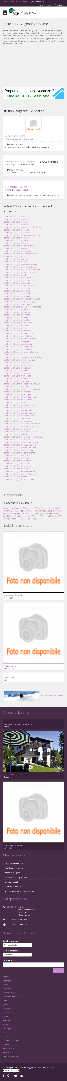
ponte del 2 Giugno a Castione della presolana (23, 437)
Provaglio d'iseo (9, 518)
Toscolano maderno (31, 513)
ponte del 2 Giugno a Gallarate (17, 283)
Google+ (9, 1076)
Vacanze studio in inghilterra (18, 724)
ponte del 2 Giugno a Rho (15, 402)
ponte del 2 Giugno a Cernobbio (17, 312)
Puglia (5, 1024)
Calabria (6, 984)
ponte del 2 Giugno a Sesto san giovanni (21, 280)
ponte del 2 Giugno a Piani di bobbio (19, 479)
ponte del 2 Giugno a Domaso (17, 381)
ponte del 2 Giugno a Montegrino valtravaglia (23, 357)
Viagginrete (29, 12)
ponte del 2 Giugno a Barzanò (17, 439)
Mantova (30, 508)
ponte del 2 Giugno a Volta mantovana (20, 253)
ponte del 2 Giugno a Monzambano (19, 245)
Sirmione (6, 511)
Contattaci (58, 5)
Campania (7, 988)
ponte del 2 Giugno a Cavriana (17, 296)
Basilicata (7, 980)
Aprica (48, 511)
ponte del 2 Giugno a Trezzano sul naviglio (22, 383)
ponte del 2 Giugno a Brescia (16, 230)
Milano (5, 508)
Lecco (46, 516)
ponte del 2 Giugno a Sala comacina (19, 360)
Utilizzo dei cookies (26, 909)
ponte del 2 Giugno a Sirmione (17, 232)
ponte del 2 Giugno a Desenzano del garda (22, 227)
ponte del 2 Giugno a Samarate (17, 314)
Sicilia (5, 1032)
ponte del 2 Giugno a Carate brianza (19, 471)
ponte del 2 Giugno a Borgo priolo (18, 304)
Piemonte (7, 1020)
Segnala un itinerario (14, 863)
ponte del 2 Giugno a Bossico (16, 434)
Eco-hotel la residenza (16, 186)
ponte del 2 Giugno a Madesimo (18, 251)
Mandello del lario (27, 518)
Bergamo (18, 508)
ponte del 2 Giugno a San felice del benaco (22, 423)
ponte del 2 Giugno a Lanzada (17, 288)
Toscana (6, 1036)
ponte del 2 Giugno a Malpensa (17, 277)
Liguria (5, 1004)
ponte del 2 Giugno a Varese (16, 243)
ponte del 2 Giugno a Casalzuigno (18, 426)
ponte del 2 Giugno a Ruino (15, 261)
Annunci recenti (11, 882)
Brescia (38, 511)
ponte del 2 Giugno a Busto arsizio (19, 322)
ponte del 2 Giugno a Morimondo (18, 410)
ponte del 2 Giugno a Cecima (16, 468)
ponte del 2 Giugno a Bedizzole (17, 391)
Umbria (6, 1044)
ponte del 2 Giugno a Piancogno (18, 394)
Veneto (6, 1052)
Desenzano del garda (47, 508)
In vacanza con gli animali (16, 877)
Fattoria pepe (10, 666)
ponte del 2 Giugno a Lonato (16, 317)
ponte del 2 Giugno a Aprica (16, 240)
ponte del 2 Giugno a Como (16, 224)
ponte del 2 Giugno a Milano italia (18, 450)
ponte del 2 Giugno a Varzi (15, 354)
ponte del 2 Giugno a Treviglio (17, 373)
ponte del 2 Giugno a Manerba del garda (21, 264)
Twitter (15, 1076)
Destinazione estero (11, 1056)
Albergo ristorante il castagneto (21, 161)
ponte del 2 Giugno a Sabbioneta (18, 399)
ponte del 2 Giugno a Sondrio (16, 370)
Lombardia (7, 1008)
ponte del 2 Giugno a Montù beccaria (20, 447)
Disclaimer (22, 912)
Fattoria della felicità (15, 135)
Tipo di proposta (11, 950)
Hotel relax (9, 774)
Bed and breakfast (13, 886)
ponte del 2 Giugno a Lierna (16, 458)
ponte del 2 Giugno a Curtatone (17, 330)
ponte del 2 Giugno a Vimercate (17, 376)
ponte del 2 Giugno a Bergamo (17, 238)
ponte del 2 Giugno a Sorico (16, 378)
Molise (5, 1016)
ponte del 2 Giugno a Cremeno (17, 309)
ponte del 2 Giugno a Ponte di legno (19, 301)
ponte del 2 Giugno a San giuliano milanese (22, 307)
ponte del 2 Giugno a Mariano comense (21, 415)
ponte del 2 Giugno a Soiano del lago (20, 272)
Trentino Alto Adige (11, 1040)
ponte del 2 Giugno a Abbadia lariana (19, 346)
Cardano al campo (22, 516)
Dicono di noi (24, 915)
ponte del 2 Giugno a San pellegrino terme (22, 299)
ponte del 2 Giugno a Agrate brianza (19, 413)
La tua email (9, 960)
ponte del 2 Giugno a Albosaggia (18, 344)
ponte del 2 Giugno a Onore (16, 455)
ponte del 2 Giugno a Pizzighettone (19, 336)
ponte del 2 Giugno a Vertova (16, 463)
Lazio (5, 1000)
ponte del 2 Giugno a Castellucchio (19, 320)
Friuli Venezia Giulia (11, 996)
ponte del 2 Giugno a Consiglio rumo (19, 405)
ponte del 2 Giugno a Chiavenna (17, 365)
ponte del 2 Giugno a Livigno (16, 222)
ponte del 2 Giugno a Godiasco (17, 418)
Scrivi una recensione (14, 868)
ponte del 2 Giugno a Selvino (16, 325)
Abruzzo (6, 976)
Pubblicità (22, 924)
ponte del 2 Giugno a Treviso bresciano (21, 397)
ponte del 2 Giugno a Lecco (16, 328)
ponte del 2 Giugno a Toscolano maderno (22, 235)
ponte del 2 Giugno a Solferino (17, 291)
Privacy (21, 907)
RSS (21, 1076)
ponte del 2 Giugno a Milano (16, 216)
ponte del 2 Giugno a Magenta (17, 341)
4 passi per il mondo (13, 595)
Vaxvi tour (9, 677)
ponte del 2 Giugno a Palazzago (17, 466)
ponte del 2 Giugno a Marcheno (17, 362)
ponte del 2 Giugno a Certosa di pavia (20, 338)
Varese (47, 513)
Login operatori (45, 5)
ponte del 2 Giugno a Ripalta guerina (19, 453)
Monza (15, 513)
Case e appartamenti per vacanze (19, 891)
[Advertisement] (33, 66)
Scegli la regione (11, 941)
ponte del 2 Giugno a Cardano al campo (21, 352)
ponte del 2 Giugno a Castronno (17, 460)
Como (27, 511)
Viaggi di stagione (12, 872)
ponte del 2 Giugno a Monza (16, 248)
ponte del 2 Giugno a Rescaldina (18, 407)
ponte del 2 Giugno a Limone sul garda (20, 267)
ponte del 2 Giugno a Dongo (16, 259)
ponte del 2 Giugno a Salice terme (18, 333)
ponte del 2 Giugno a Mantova (17, 219)
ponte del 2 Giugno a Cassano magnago (21, 442)
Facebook (3, 1076)
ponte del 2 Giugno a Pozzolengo (18, 368)
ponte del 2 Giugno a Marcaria (17, 429)
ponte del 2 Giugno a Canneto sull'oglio (21, 445)
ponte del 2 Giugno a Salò (15, 256)
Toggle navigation (5, 12)
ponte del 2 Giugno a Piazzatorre (18, 421)
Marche (6, 1012)
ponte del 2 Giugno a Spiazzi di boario (20, 474)
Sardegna (7, 1028)
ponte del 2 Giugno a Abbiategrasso (19, 285)
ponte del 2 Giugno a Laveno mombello (21, 293)
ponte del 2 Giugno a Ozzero (16, 476)
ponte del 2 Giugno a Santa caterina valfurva (23, 269)
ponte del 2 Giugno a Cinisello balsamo (20, 431)
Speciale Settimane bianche (33, 695)
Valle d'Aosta (8, 1048)
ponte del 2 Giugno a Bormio (16, 386)
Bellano (37, 516)
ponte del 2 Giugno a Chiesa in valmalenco (22, 389)
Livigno (18, 511)
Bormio (55, 516)
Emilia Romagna (10, 992)
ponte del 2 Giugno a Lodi (15, 275)
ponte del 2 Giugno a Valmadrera (18, 349)
